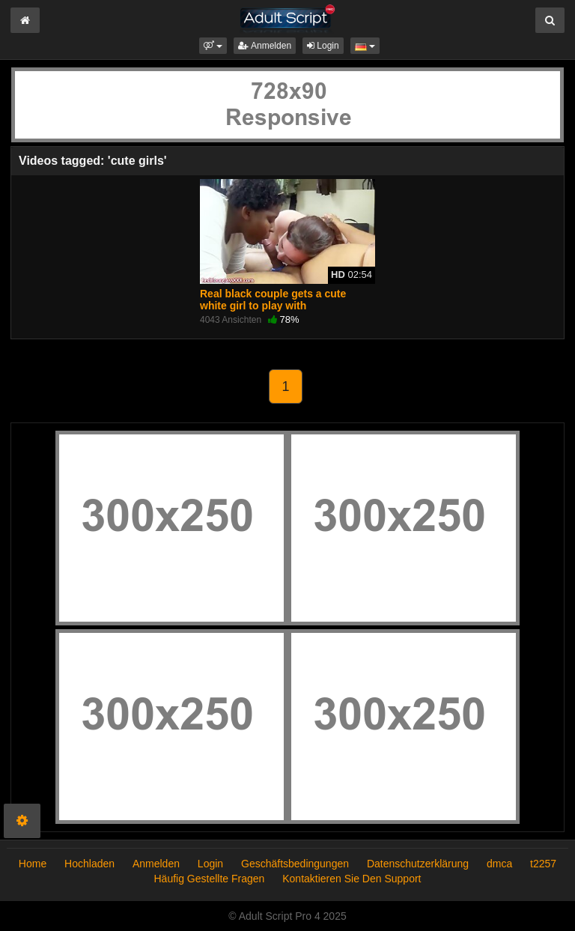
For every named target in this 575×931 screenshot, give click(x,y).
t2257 (543, 864)
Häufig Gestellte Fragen (209, 879)
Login (323, 45)
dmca (499, 864)
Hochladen (89, 864)
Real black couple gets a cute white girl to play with (273, 300)
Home (32, 864)
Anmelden (264, 45)
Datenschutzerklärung (418, 864)
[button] (213, 45)
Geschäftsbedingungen (295, 864)
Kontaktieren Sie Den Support (351, 879)
